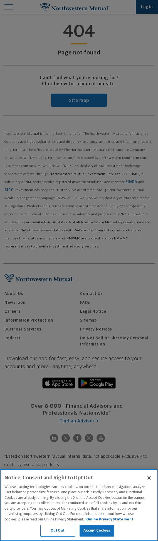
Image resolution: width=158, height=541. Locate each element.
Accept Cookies (96, 530)
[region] (79, 505)
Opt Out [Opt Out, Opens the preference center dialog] (58, 530)
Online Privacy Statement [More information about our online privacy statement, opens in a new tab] (110, 519)
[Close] (149, 478)
